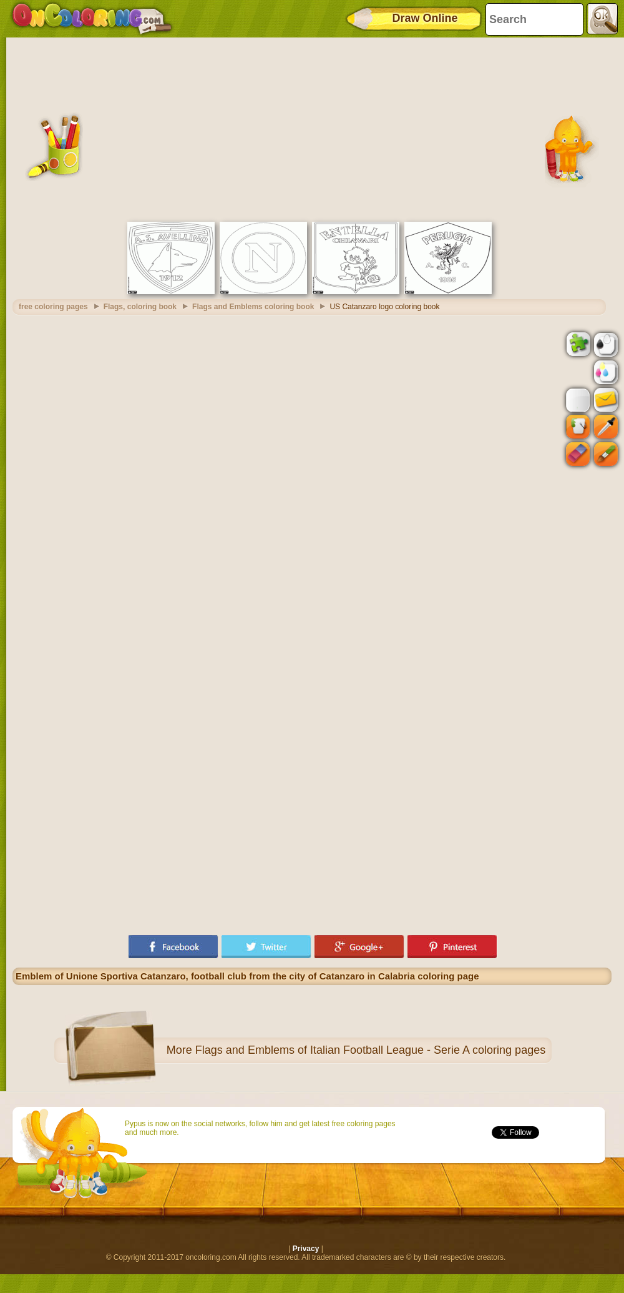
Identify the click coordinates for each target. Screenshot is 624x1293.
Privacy (306, 1248)
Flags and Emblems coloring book (253, 306)
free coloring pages (53, 306)
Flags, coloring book (140, 306)
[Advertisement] (312, 128)
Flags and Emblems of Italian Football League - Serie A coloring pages (370, 1050)
